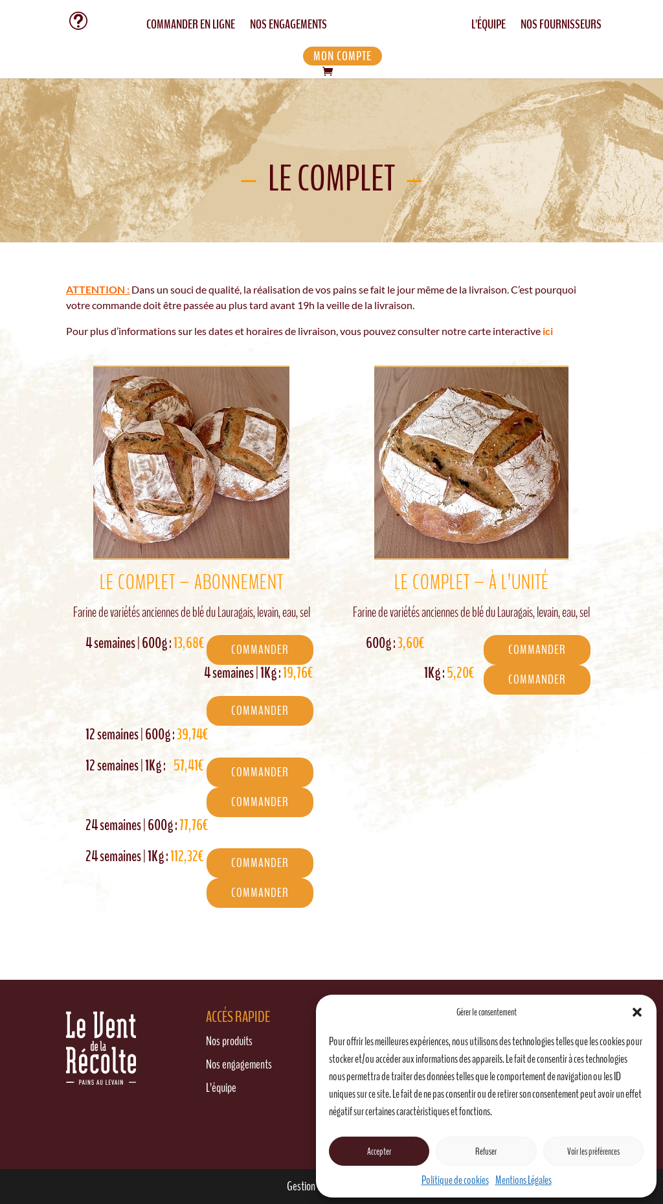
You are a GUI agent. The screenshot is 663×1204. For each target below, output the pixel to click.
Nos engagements (239, 1064)
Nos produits (229, 1041)
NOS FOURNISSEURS (561, 26)
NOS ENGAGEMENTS (288, 26)
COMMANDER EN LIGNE (190, 26)
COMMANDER (260, 649)
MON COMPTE (342, 56)
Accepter (379, 1151)
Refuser (486, 1151)
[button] (637, 1012)
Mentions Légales (523, 1180)
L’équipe (221, 1087)
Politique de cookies (455, 1180)
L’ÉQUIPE (488, 26)
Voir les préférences (593, 1151)
